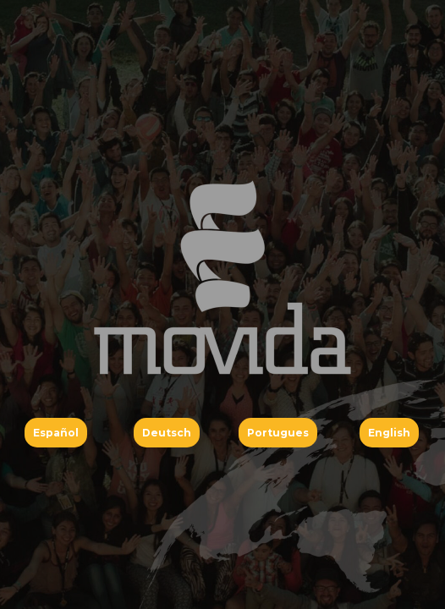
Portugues (278, 432)
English (389, 432)
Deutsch (166, 432)
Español (56, 432)
